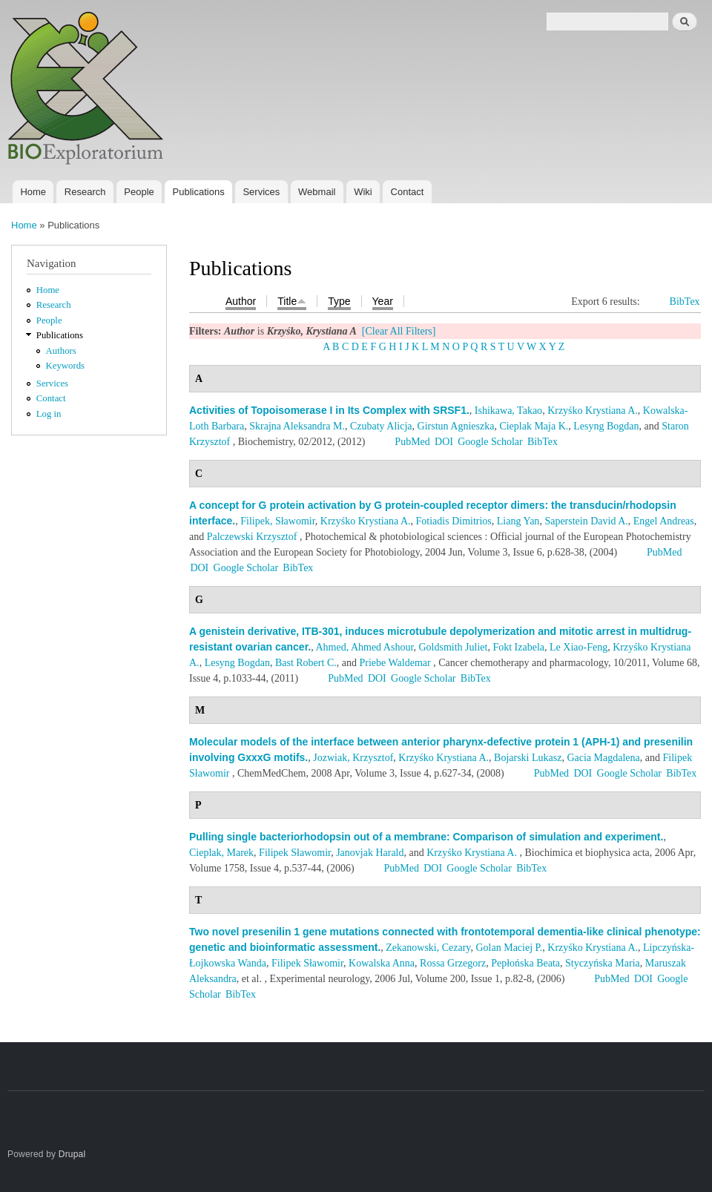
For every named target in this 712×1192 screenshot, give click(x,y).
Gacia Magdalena (603, 757)
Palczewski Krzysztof (252, 536)
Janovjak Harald (369, 852)
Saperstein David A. (585, 521)
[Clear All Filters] (399, 331)
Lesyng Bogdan (606, 426)
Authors (61, 351)
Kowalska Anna (382, 963)
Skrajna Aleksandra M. (297, 426)
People (139, 191)
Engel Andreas (663, 521)
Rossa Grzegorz (453, 963)
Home (33, 191)
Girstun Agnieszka (456, 426)
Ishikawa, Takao (508, 410)
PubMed (412, 441)
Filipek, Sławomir (277, 521)
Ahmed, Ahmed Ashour (364, 647)
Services (261, 191)
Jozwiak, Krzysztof (353, 757)
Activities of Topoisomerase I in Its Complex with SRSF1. (329, 410)
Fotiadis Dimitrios (454, 521)
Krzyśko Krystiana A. (592, 410)
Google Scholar (490, 441)
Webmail (316, 191)
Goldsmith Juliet (452, 647)
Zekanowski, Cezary (428, 947)
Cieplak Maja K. (533, 426)
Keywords (65, 365)
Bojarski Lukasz (527, 757)
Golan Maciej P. (508, 947)
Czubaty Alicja (381, 426)
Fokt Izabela (518, 647)
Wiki (363, 191)
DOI (444, 441)
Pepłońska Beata (525, 963)
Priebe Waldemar (394, 662)
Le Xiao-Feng (578, 647)
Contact (407, 191)
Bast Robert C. (306, 662)
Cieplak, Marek (221, 852)
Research (85, 191)
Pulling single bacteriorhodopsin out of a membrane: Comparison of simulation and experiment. (426, 837)
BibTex (685, 301)
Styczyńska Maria (602, 963)
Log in (49, 414)
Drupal (72, 1154)
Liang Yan (518, 521)
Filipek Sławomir (295, 852)
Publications (199, 191)
